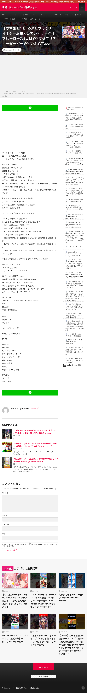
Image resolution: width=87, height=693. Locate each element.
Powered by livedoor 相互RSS (72, 365)
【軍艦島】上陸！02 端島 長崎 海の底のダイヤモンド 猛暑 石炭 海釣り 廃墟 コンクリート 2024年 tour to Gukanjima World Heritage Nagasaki (75, 295)
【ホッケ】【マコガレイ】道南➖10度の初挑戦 (73, 335)
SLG (41, 15)
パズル (6, 19)
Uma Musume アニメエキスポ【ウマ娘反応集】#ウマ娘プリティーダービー (15, 638)
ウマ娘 (17, 50)
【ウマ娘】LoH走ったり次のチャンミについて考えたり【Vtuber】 (74, 360)
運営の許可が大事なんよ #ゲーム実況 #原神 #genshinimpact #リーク (74, 216)
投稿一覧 (33, 409)
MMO (27, 15)
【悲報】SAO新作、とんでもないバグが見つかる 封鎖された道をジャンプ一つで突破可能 (74, 134)
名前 (4, 515)
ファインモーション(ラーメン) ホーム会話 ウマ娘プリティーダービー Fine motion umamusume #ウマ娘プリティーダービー (74, 180)
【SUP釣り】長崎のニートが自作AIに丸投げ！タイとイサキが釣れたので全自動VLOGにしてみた (74, 306)
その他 (24, 19)
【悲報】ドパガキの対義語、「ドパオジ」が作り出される (74, 126)
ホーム (4, 15)
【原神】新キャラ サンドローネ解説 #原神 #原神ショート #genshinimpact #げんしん (74, 207)
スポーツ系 (58, 15)
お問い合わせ (35, 19)
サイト (4, 534)
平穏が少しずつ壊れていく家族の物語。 (74, 108)
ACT (12, 15)
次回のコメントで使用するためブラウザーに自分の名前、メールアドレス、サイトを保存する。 (30, 545)
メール (5, 524)
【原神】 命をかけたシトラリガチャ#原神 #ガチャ (74, 200)
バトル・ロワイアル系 (73, 15)
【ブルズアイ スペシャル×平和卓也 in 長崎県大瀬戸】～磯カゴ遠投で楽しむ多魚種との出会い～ (74, 284)
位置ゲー (15, 19)
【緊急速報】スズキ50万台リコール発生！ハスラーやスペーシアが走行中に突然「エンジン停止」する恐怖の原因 (74, 192)
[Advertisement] (43, 73)
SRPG (48, 15)
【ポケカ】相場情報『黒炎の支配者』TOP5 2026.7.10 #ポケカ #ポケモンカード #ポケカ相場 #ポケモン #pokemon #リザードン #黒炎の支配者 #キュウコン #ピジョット (74, 237)
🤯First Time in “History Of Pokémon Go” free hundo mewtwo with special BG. (74, 171)
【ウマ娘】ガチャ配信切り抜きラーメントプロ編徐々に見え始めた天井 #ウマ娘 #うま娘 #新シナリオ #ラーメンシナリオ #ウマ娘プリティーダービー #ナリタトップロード (71, 644)
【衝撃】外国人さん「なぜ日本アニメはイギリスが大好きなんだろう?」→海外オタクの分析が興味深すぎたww (74, 117)
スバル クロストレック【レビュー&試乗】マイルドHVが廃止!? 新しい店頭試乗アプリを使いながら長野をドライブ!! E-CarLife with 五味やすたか (74, 264)
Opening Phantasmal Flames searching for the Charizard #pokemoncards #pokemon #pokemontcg (73, 224)
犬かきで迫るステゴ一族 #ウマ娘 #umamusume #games (71, 597)
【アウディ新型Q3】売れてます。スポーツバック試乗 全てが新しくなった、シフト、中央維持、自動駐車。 (75, 144)
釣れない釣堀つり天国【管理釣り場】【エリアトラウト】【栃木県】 (74, 315)
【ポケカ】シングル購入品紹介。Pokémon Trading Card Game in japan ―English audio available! (74, 275)
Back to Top (43, 667)
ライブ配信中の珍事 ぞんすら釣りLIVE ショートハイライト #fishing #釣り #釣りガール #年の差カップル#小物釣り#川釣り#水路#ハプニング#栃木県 (74, 325)
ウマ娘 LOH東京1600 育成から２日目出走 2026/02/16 (73, 341)
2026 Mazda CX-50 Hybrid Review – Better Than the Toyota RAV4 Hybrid (74, 254)
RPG (34, 15)
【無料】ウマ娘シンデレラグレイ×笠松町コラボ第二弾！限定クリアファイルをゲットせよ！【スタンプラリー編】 (74, 350)
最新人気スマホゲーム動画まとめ (27, 688)
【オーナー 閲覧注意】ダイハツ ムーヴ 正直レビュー (74, 152)
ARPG (19, 15)
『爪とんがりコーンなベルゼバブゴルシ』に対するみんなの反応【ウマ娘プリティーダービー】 (43, 640)
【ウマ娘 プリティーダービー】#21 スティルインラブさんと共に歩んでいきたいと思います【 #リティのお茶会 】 (74, 162)
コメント (5, 493)
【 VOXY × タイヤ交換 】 (75, 246)
